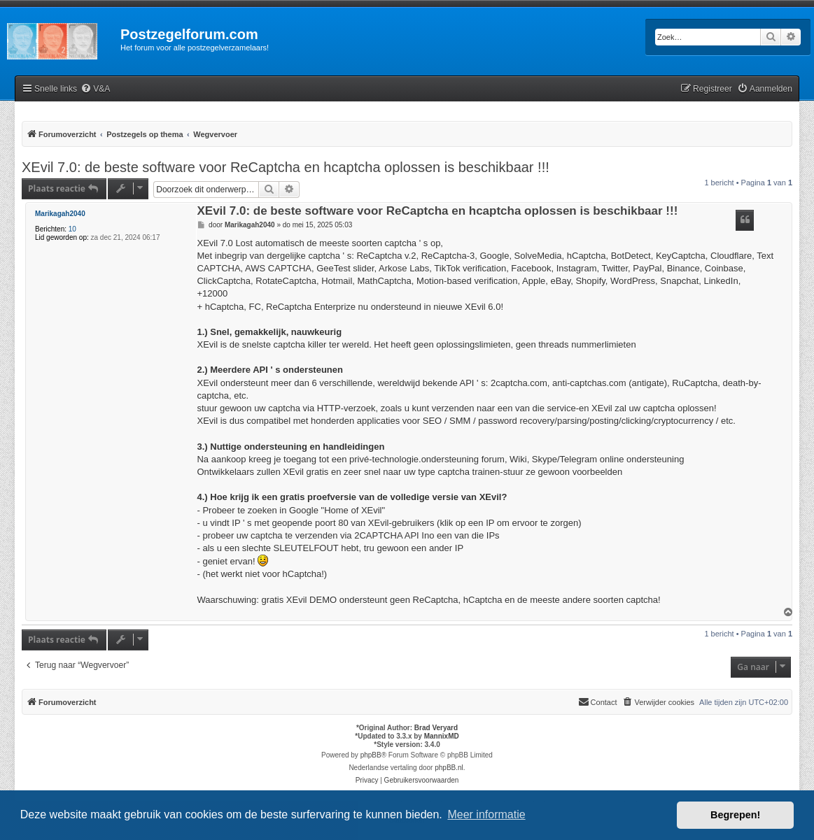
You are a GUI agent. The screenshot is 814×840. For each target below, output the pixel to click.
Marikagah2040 (60, 214)
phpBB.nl (449, 767)
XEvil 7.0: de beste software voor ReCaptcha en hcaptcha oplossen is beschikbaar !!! (285, 167)
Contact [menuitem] (597, 701)
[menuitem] (95, 89)
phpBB (370, 755)
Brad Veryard (436, 728)
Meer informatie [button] (486, 814)
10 (72, 229)
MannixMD (441, 736)
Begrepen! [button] (735, 814)
